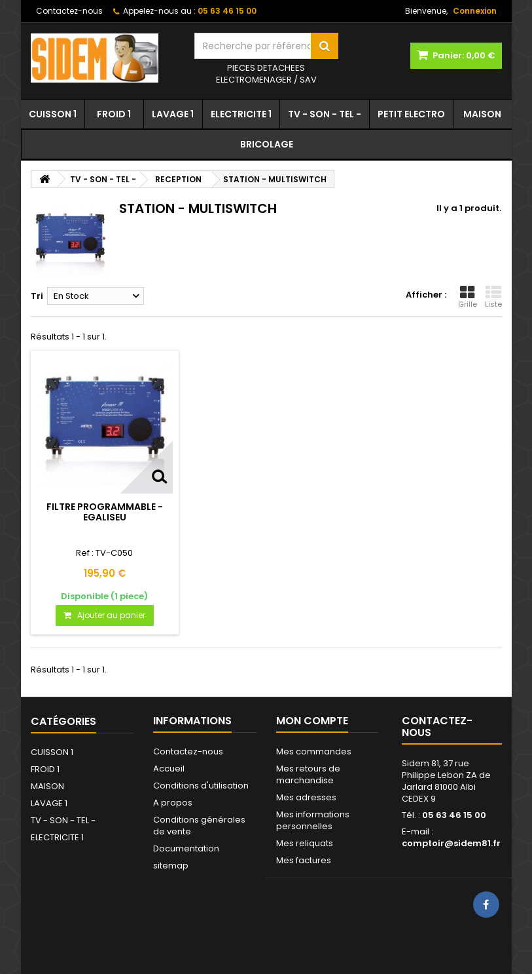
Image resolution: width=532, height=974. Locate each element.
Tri (37, 296)
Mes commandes (313, 751)
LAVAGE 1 (173, 114)
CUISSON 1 (53, 114)
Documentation (186, 848)
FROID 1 (114, 114)
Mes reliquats (304, 843)
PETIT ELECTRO (411, 114)
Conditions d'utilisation (201, 785)
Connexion (475, 10)
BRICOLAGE (266, 144)
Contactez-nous (69, 10)
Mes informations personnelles (312, 820)
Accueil (169, 768)
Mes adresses (306, 797)
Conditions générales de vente (199, 825)
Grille (467, 296)
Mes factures (303, 860)
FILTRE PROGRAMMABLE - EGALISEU (104, 512)
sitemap (170, 865)
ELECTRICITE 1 (241, 114)
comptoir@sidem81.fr (451, 843)
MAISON (482, 114)
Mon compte (312, 720)
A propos (172, 802)
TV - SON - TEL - (324, 114)
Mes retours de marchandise (308, 774)
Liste (493, 296)
